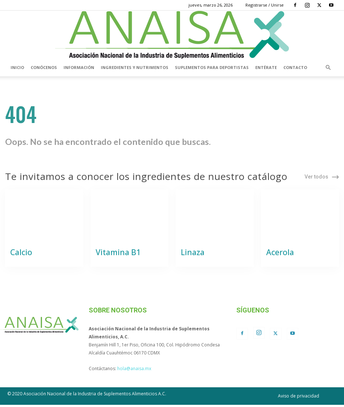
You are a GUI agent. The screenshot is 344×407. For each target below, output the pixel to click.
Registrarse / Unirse (264, 5)
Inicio (17, 67)
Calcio (19, 255)
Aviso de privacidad (298, 398)
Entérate (266, 67)
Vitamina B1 (114, 255)
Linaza (190, 255)
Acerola (277, 255)
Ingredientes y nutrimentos (134, 67)
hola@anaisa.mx (134, 371)
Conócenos (44, 67)
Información (79, 67)
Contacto (295, 67)
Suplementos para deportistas (212, 67)
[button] (328, 67)
